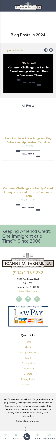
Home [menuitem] (16, 437)
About (28, 347)
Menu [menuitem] (5, 437)
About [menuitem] (37, 437)
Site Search (28, 368)
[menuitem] (26, 436)
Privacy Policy (28, 379)
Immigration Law (28, 352)
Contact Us (28, 384)
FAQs (28, 357)
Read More (28, 153)
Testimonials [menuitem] (49, 437)
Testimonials (28, 363)
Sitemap (28, 373)
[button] (46, 50)
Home (28, 341)
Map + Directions (28, 290)
